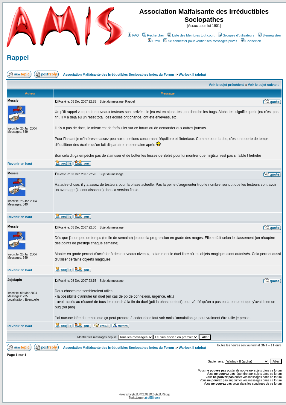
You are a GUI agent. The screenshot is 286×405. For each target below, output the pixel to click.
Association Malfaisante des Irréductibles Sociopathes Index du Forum (118, 74)
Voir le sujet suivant (263, 84)
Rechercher (153, 35)
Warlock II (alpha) (192, 74)
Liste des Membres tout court (191, 35)
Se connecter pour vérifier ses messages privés (200, 41)
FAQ (133, 35)
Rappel (18, 57)
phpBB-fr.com (152, 397)
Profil (154, 41)
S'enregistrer (269, 35)
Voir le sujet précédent (226, 84)
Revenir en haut (19, 163)
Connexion (251, 41)
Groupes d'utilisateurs (236, 35)
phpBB (135, 394)
